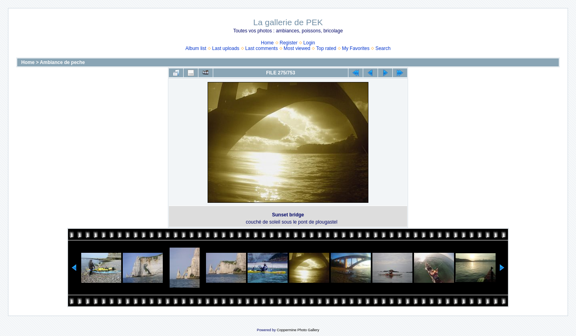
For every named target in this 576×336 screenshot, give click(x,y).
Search (382, 48)
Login (309, 43)
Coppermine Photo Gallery (298, 330)
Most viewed (297, 48)
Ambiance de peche (62, 62)
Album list (196, 48)
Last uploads (225, 48)
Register (289, 43)
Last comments (261, 48)
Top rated (326, 48)
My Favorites (356, 48)
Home (267, 43)
